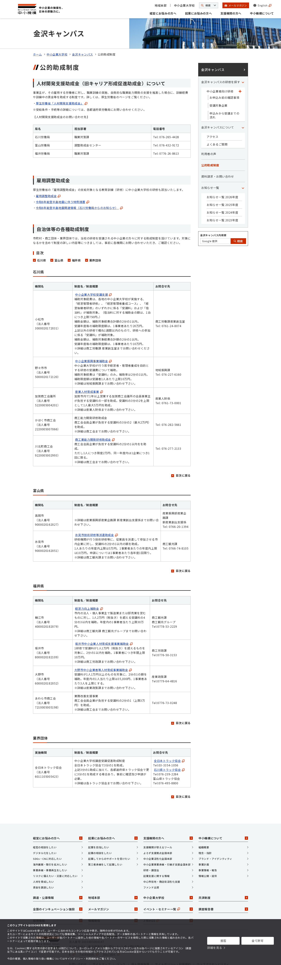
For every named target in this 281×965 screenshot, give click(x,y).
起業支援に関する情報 (156, 855)
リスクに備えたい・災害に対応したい (55, 855)
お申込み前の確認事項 (224, 77)
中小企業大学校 (184, 5)
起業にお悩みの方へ (198, 13)
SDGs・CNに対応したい (47, 838)
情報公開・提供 (208, 855)
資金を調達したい (43, 867)
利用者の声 (208, 133)
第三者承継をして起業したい (105, 844)
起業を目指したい (98, 827)
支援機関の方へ (230, 13)
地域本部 (161, 5)
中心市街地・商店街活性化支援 (161, 861)
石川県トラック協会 (169, 749)
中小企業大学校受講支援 (93, 274)
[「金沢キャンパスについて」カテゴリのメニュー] (243, 107)
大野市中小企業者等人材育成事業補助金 (103, 649)
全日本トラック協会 (169, 740)
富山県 (58, 240)
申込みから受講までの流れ (224, 95)
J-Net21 (168, 900)
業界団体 (95, 240)
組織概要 (204, 827)
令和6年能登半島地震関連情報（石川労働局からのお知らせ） (79, 187)
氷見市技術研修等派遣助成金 (96, 514)
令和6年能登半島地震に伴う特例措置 (62, 181)
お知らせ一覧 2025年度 (222, 184)
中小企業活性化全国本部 (157, 838)
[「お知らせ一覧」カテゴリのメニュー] (243, 167)
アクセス (212, 116)
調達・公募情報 (57, 877)
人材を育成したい (43, 861)
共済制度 (223, 877)
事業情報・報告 (208, 850)
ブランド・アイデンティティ (215, 838)
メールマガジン (113, 888)
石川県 (41, 240)
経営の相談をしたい (45, 827)
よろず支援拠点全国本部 (157, 832)
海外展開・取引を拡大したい (50, 844)
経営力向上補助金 (89, 588)
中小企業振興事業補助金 (93, 340)
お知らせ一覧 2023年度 (222, 200)
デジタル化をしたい (45, 832)
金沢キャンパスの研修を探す (220, 62)
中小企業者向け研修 (220, 71)
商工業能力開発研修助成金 (95, 419)
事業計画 (204, 844)
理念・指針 (205, 832)
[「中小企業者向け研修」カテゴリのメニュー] (240, 71)
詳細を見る (214, 947)
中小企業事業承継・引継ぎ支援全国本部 (167, 844)
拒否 (223, 940)
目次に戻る (183, 455)
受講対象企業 (218, 85)
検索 (238, 221)
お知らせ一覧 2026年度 (222, 177)
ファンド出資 (151, 867)
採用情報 (57, 900)
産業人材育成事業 (89, 371)
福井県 (76, 240)
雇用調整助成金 (48, 175)
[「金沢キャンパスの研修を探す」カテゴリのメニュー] (243, 62)
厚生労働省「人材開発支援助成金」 (61, 83)
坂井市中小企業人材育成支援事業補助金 (104, 623)
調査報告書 (223, 888)
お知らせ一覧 (210, 167)
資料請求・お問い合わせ (217, 156)
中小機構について (262, 13)
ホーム (37, 34)
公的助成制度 (210, 145)
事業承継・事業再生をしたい (50, 850)
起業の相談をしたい (100, 832)
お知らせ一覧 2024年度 (222, 192)
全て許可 (258, 940)
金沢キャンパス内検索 (213, 215)
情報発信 (113, 900)
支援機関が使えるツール (157, 827)
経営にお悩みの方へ (163, 13)
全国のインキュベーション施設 (57, 888)
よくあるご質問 (217, 124)
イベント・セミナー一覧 (168, 888)
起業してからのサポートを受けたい (109, 838)
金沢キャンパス (82, 34)
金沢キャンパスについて (217, 107)
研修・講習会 (151, 850)
